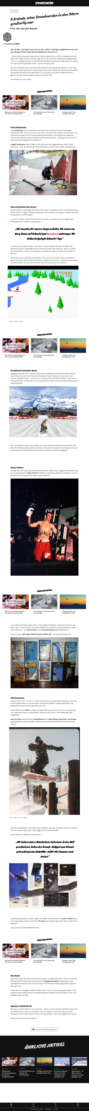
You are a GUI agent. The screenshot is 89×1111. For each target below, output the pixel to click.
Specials (14, 11)
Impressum (48, 1109)
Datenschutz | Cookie (37, 1109)
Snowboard (15, 219)
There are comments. (44, 1029)
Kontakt (55, 1109)
